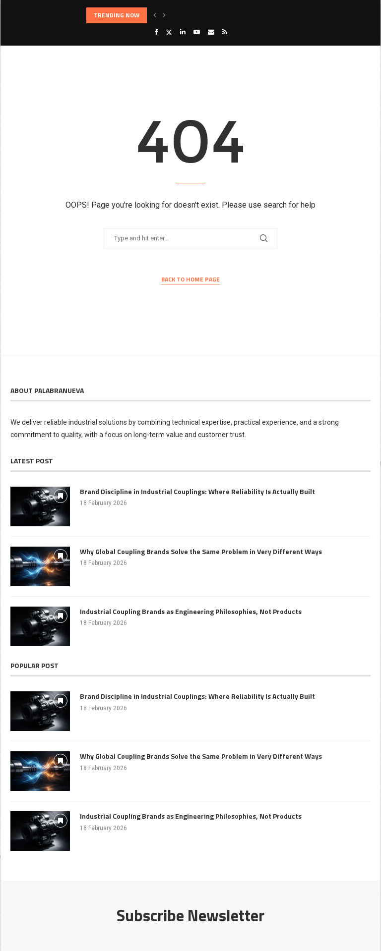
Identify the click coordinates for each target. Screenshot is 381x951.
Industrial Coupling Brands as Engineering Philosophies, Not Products (191, 611)
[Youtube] (196, 32)
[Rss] (224, 32)
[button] (155, 15)
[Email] (211, 32)
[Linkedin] (183, 32)
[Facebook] (156, 32)
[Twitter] (169, 32)
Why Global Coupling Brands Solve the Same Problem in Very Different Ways (201, 552)
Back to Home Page (190, 279)
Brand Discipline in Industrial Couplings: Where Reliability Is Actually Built (197, 492)
